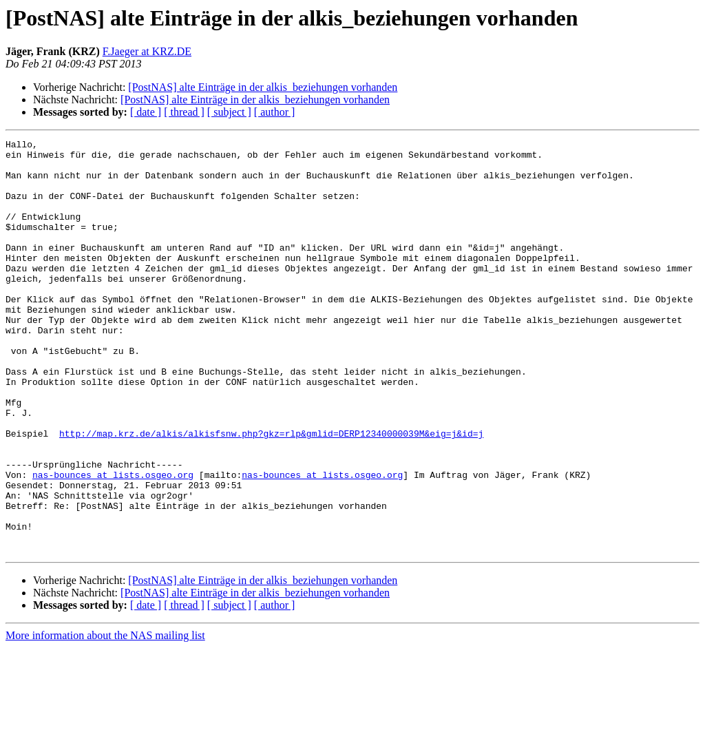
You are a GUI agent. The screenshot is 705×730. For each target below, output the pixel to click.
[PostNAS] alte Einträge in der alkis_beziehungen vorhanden (262, 87)
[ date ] (145, 112)
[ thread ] (184, 112)
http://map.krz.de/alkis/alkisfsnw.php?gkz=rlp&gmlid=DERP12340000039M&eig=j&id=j (271, 493)
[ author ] (274, 112)
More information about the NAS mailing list (105, 718)
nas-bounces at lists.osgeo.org (112, 542)
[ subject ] (229, 112)
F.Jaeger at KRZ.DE (147, 51)
